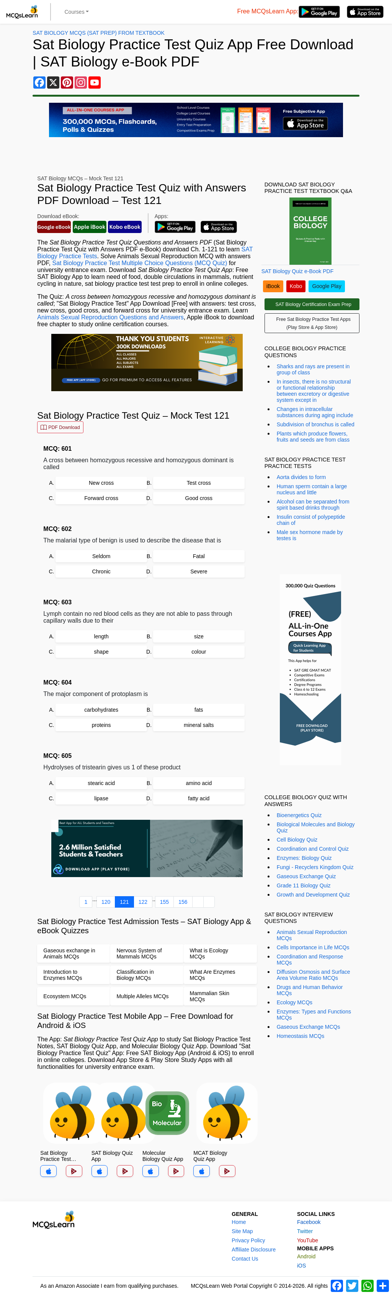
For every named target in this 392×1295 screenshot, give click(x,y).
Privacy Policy (248, 1240)
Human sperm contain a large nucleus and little (312, 489)
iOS (301, 1266)
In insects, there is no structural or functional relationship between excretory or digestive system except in (314, 391)
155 (164, 902)
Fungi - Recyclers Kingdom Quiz (315, 867)
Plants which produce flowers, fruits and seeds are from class (313, 437)
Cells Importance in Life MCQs (313, 947)
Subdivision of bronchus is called (315, 424)
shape (101, 652)
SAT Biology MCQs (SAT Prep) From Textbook (99, 33)
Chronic (101, 571)
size (199, 636)
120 (105, 902)
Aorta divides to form (301, 477)
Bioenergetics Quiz (299, 815)
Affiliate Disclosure (254, 1249)
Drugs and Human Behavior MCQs (310, 990)
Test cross (199, 483)
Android (306, 1256)
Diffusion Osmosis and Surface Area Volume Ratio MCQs (313, 975)
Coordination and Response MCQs (310, 959)
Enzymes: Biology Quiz (304, 858)
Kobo (296, 286)
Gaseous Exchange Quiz (306, 876)
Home (239, 1222)
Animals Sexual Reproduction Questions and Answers (110, 317)
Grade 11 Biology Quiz (304, 885)
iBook (273, 286)
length (101, 636)
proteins (101, 725)
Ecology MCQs (294, 1002)
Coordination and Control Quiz (313, 849)
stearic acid (101, 783)
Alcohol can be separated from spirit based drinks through (313, 505)
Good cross (199, 498)
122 (143, 902)
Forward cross (101, 498)
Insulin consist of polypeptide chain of (311, 520)
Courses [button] (75, 12)
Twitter (305, 1231)
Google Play (326, 286)
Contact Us (245, 1259)
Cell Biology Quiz (297, 840)
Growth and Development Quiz (313, 895)
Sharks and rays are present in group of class (313, 369)
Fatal (199, 556)
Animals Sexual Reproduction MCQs (312, 935)
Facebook (308, 1222)
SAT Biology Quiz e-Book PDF (297, 271)
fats (198, 710)
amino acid (199, 783)
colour (198, 652)
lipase (101, 798)
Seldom (101, 556)
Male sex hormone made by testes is (310, 535)
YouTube (307, 1240)
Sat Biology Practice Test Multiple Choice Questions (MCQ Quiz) (139, 263)
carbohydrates (101, 710)
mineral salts (199, 725)
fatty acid (198, 798)
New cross (101, 483)
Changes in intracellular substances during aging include (315, 412)
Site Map (242, 1231)
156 (182, 902)
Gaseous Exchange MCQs (308, 1027)
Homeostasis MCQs (300, 1036)
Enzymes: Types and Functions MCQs (314, 1014)
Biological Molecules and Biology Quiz (316, 827)
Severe (198, 571)
